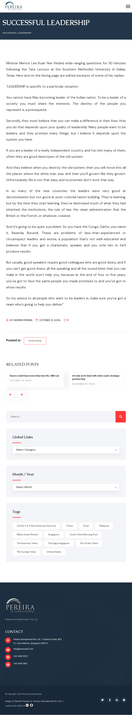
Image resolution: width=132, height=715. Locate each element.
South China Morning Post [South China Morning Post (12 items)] (83, 534)
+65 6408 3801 (20, 664)
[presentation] (10, 394)
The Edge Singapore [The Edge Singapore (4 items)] (58, 543)
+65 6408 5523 (20, 656)
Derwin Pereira (23, 320)
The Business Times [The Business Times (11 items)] (27, 543)
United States (35, 340)
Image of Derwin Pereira (17, 701)
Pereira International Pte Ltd (47, 701)
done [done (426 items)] (86, 526)
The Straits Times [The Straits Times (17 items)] (89, 543)
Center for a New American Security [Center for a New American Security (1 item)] (36, 526)
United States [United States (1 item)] (54, 552)
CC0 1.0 (25, 705)
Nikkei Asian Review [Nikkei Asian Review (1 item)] (27, 534)
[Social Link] (102, 700)
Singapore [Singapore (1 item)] (53, 534)
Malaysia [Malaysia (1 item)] (104, 526)
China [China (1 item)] (69, 526)
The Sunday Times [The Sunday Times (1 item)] (26, 552)
